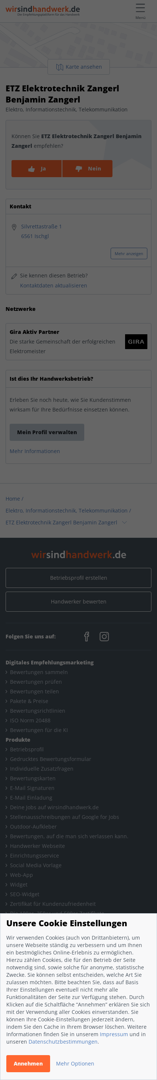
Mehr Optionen (75, 1063)
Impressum (114, 1034)
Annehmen (28, 1063)
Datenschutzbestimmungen (63, 1041)
